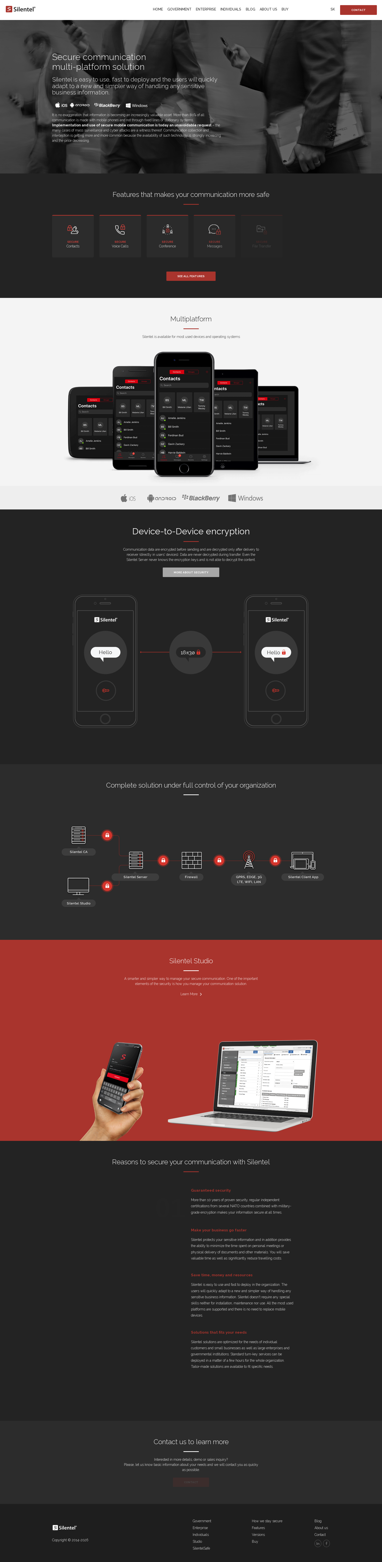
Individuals (230, 9)
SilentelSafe (201, 1548)
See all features (191, 276)
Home (158, 9)
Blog (250, 9)
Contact (358, 10)
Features (258, 1528)
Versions (258, 1535)
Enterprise (206, 9)
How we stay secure (267, 1521)
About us (268, 9)
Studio (197, 1541)
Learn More (191, 994)
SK (333, 9)
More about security (191, 572)
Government (179, 9)
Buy (285, 9)
